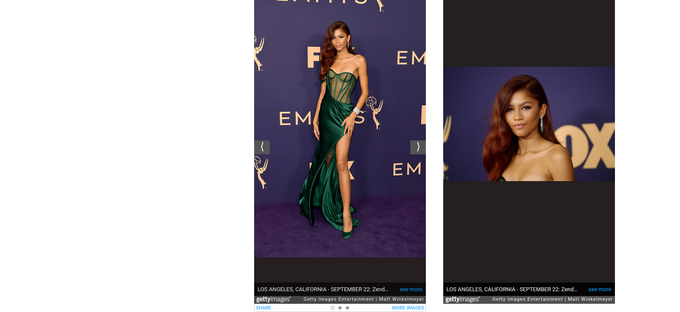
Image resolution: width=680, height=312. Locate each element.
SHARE (263, 308)
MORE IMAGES (408, 308)
